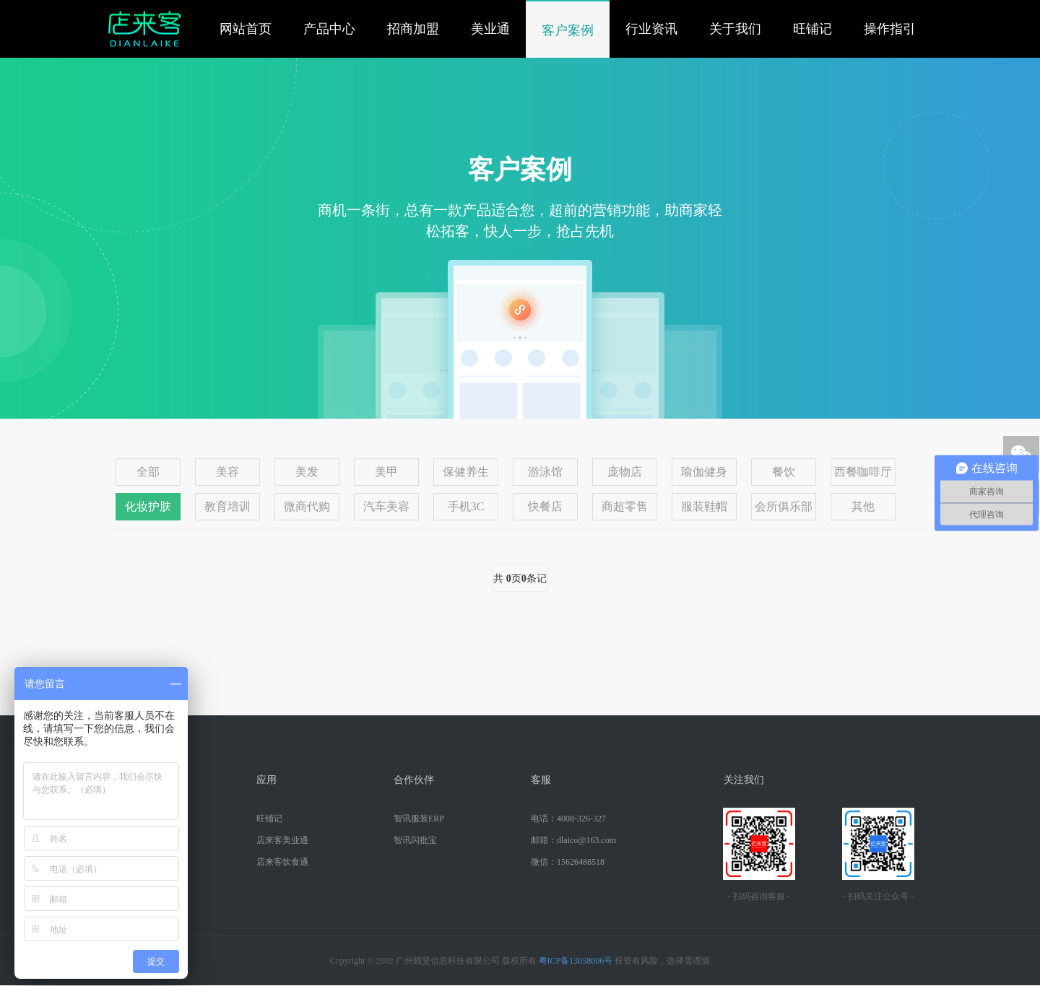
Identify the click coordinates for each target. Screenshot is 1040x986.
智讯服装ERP (419, 818)
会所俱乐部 (783, 506)
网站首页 (246, 29)
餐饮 (783, 472)
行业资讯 (651, 29)
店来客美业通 (282, 840)
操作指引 (890, 29)
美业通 (490, 29)
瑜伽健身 (704, 472)
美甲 (386, 472)
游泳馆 (545, 472)
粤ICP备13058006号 (576, 961)
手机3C (466, 506)
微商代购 (307, 506)
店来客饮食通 (282, 862)
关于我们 (735, 29)
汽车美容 (386, 506)
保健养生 (466, 472)
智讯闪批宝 (415, 840)
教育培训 (227, 506)
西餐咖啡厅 (863, 472)
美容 (227, 472)
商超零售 (625, 506)
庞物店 (624, 472)
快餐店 (545, 506)
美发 (306, 472)
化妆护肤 (148, 506)
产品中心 (329, 29)
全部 (148, 472)
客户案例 (568, 30)
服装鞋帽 (704, 506)
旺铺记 (812, 29)
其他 (863, 506)
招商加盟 (413, 29)
